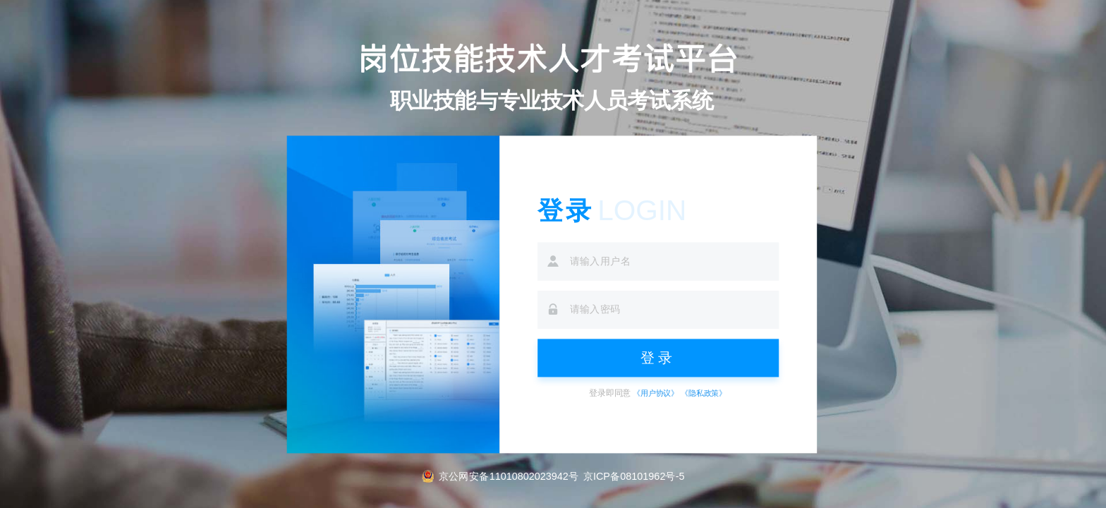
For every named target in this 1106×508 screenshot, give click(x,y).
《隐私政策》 (704, 393)
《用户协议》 (656, 393)
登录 (658, 357)
